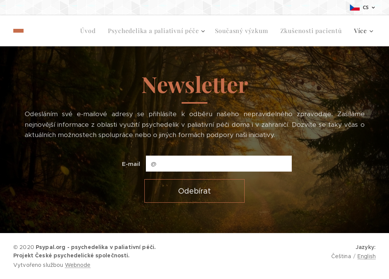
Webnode (78, 265)
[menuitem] (47, 30)
